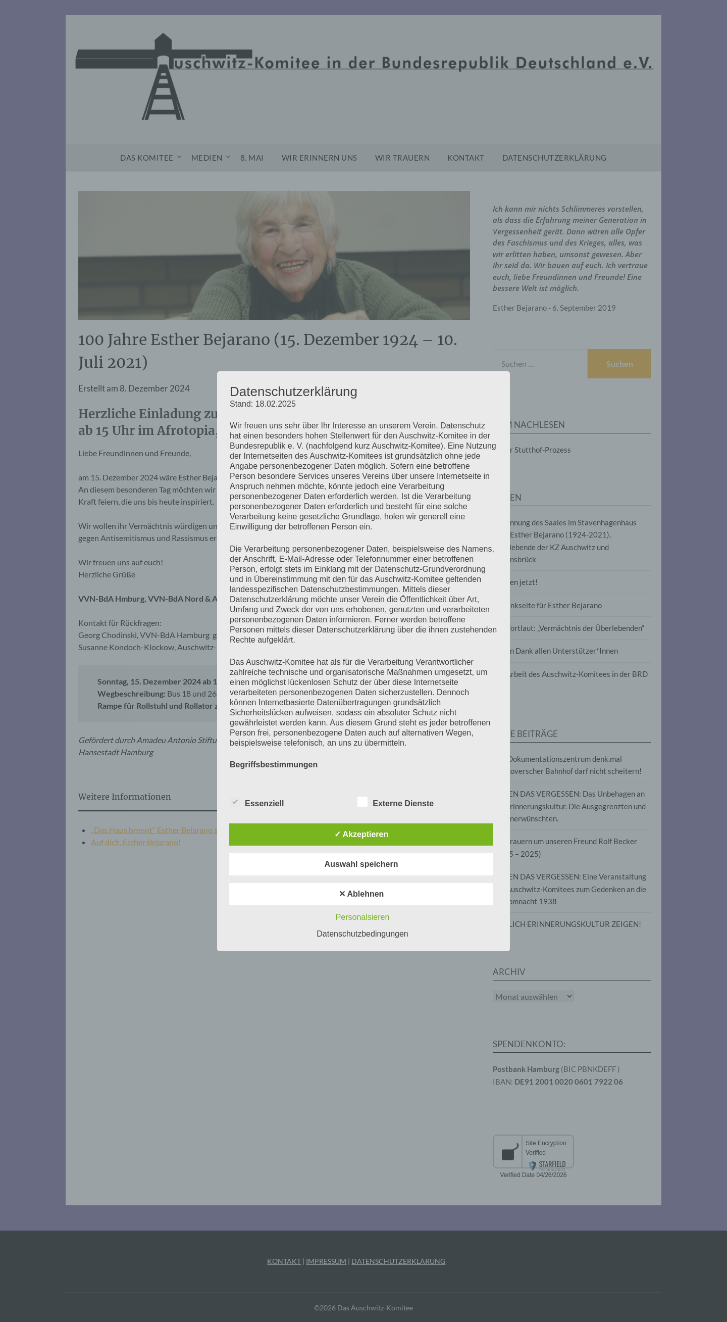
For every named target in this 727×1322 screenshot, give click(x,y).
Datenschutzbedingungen (362, 933)
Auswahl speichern (361, 864)
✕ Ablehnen (361, 894)
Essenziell (257, 802)
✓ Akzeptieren (361, 834)
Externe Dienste (395, 802)
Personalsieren (363, 917)
